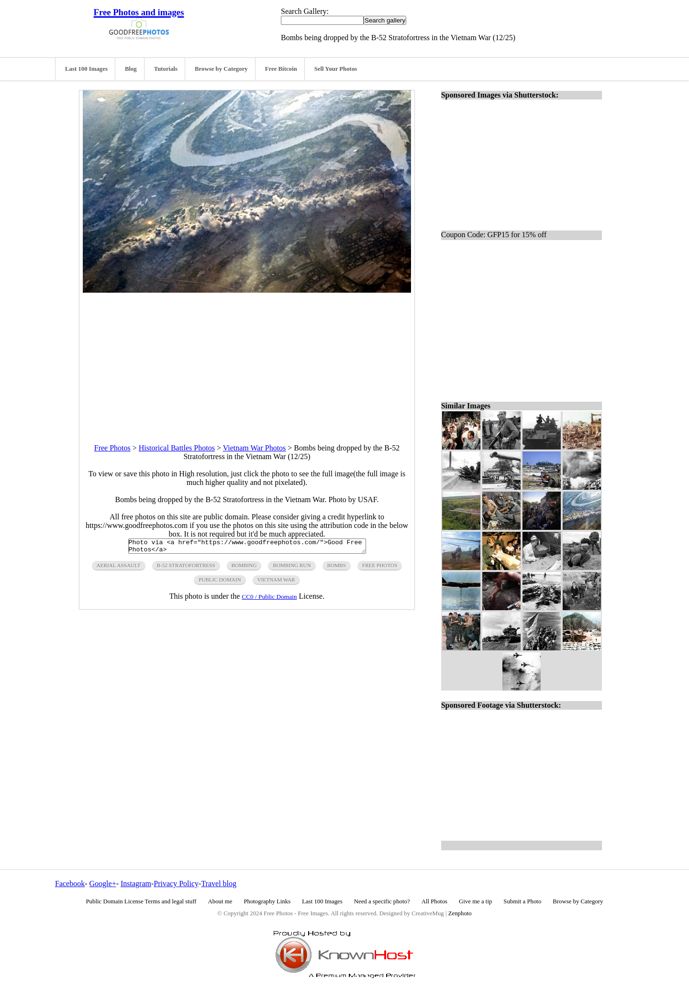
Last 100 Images (86, 69)
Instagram (136, 883)
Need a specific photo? (382, 901)
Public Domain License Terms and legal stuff (141, 901)
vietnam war (276, 582)
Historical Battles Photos (177, 448)
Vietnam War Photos (254, 448)
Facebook (70, 883)
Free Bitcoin (281, 69)
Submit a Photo (522, 901)
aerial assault (119, 568)
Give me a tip (475, 901)
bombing (244, 568)
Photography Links (267, 901)
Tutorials (166, 69)
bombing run (292, 568)
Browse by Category (221, 69)
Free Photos (112, 448)
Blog (131, 69)
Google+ (102, 883)
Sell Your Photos (335, 69)
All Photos (434, 901)
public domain (220, 582)
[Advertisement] (246, 360)
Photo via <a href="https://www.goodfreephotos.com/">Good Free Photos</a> (247, 547)
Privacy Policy (176, 883)
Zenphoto (460, 913)
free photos (379, 568)
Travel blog (218, 883)
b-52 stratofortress (186, 568)
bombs (336, 568)
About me (220, 901)
